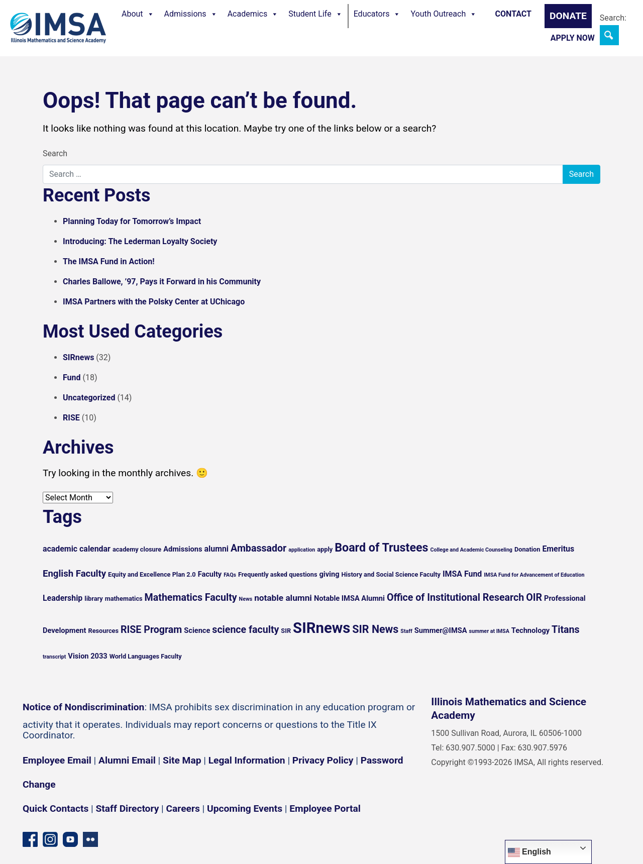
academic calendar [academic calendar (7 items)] (77, 549)
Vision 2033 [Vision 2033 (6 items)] (87, 656)
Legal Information (246, 760)
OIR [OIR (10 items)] (534, 597)
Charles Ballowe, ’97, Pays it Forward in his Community (162, 281)
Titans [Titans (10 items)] (566, 629)
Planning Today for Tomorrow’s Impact (132, 221)
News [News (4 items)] (246, 599)
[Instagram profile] (50, 838)
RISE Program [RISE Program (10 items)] (151, 629)
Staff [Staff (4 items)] (406, 631)
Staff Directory (127, 808)
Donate (568, 16)
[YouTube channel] (70, 838)
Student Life (315, 14)
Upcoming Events (244, 808)
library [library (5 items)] (93, 598)
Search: (613, 18)
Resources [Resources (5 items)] (103, 630)
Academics (253, 14)
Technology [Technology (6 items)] (530, 630)
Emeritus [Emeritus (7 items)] (558, 549)
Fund (72, 377)
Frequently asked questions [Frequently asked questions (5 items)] (277, 574)
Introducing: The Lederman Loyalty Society (140, 241)
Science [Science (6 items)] (197, 630)
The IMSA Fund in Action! (109, 261)
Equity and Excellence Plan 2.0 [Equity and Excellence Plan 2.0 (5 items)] (152, 574)
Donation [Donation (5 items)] (527, 549)
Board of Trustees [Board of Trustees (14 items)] (381, 548)
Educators (377, 14)
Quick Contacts (55, 808)
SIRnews (78, 357)
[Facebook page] (30, 838)
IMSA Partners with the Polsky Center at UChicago (154, 301)
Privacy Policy (323, 760)
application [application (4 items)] (301, 550)
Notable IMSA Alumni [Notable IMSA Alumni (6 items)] (349, 598)
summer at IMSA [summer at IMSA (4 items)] (489, 631)
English (529, 852)
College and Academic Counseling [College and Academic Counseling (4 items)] (471, 550)
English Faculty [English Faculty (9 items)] (74, 573)
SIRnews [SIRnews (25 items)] (321, 627)
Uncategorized (89, 397)
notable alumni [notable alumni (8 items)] (283, 598)
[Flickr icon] (90, 838)
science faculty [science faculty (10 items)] (245, 629)
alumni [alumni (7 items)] (216, 549)
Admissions (191, 14)
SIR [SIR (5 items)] (286, 630)
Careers (183, 808)
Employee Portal (324, 808)
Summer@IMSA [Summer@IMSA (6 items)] (440, 630)
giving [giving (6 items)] (329, 574)
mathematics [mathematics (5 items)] (124, 598)
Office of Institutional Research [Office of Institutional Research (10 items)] (455, 597)
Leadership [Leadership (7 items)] (62, 598)
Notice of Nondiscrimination (83, 707)
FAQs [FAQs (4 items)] (230, 575)
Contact (513, 14)
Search (55, 153)
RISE (71, 417)
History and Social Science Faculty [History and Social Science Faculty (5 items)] (390, 574)
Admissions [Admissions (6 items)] (182, 549)
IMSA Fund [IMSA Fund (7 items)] (462, 574)
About (138, 14)
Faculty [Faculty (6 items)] (210, 574)
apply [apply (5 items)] (325, 549)
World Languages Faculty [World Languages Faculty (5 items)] (146, 656)
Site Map (182, 760)
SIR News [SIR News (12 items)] (375, 629)
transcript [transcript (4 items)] (54, 657)
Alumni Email (127, 760)
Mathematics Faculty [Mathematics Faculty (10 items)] (191, 597)
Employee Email (57, 760)
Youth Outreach (443, 14)
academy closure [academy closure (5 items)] (137, 549)
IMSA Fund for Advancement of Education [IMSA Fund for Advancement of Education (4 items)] (534, 575)
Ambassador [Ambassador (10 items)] (258, 548)
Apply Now (573, 38)
